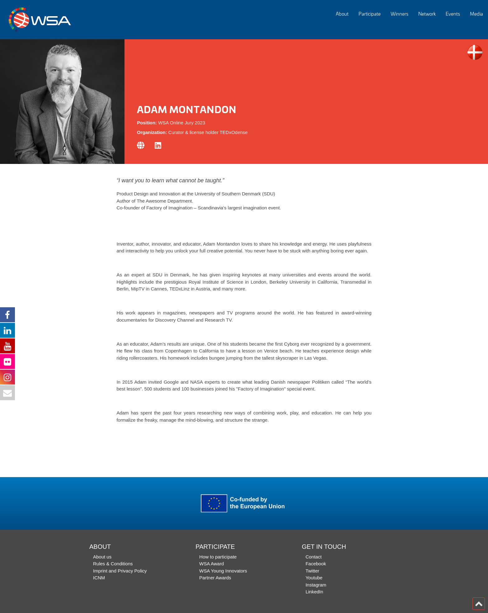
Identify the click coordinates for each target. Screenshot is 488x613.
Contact (314, 556)
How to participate (218, 556)
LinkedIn (314, 591)
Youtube (314, 577)
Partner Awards (215, 577)
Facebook (316, 563)
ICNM (99, 577)
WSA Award (211, 563)
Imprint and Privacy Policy (120, 570)
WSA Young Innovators (223, 570)
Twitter (312, 570)
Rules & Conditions (113, 563)
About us (102, 556)
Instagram (316, 584)
